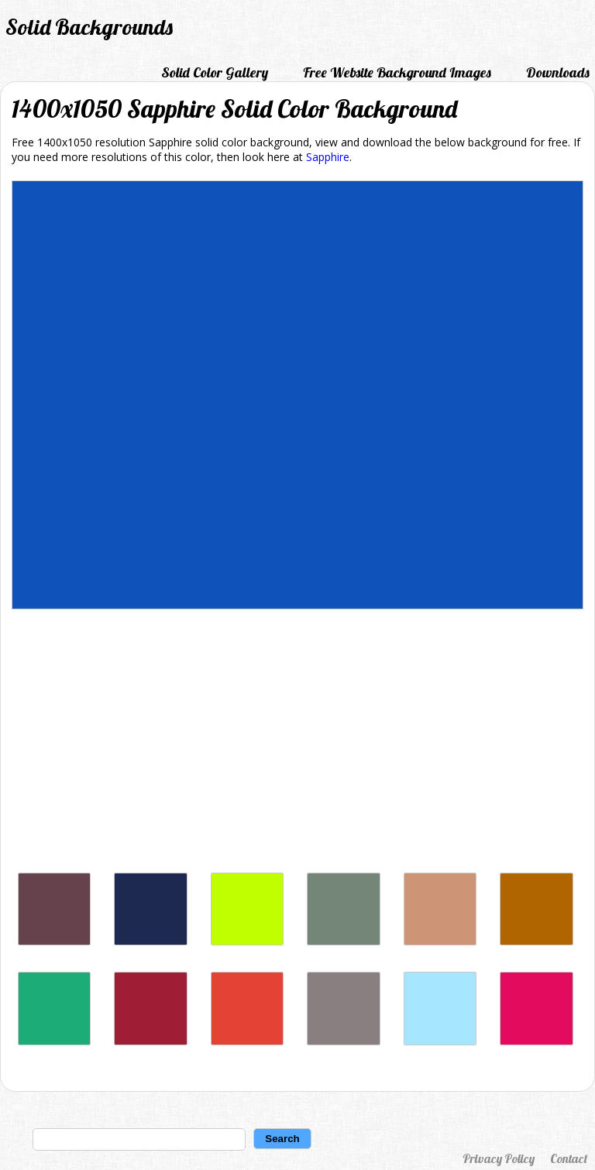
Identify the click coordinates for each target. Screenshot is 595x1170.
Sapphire (327, 156)
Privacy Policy (499, 1158)
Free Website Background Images (397, 72)
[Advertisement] (297, 744)
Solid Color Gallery (214, 72)
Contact (568, 1158)
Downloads (558, 72)
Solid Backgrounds (89, 26)
